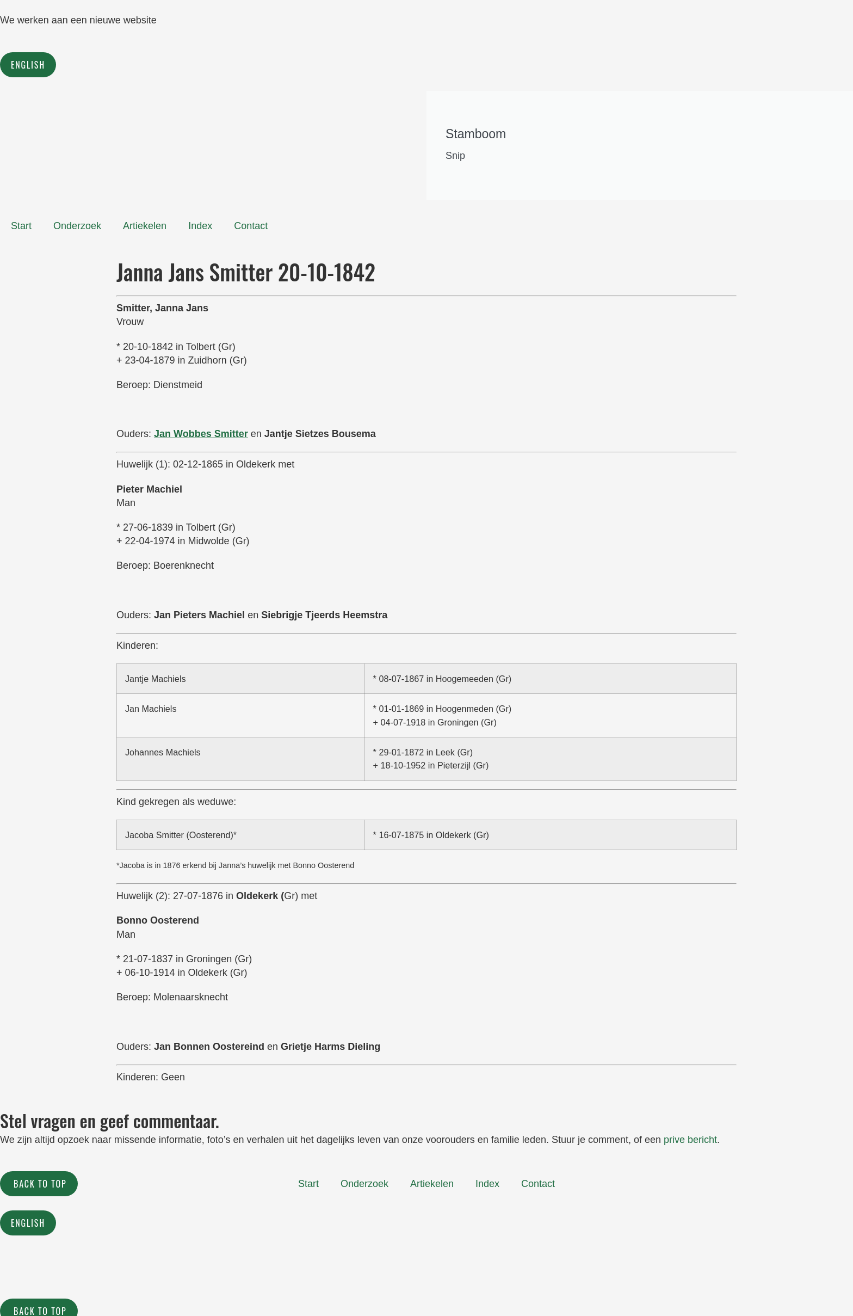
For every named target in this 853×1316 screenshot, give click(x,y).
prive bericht (690, 1139)
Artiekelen (144, 225)
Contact (251, 225)
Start (21, 225)
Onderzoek (77, 225)
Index (200, 225)
